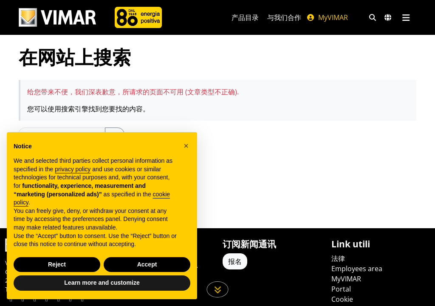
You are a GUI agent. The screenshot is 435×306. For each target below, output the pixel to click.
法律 (338, 258)
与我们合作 (284, 17)
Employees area (356, 268)
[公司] (138, 17)
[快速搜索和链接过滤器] (372, 17)
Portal (341, 289)
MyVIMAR (327, 17)
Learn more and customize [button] (101, 282)
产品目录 (245, 17)
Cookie (342, 299)
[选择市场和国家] (388, 17)
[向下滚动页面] (218, 289)
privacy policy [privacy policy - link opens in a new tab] (72, 169)
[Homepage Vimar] (57, 17)
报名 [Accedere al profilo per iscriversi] (235, 261)
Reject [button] (57, 264)
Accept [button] (147, 264)
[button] (186, 146)
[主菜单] (405, 17)
